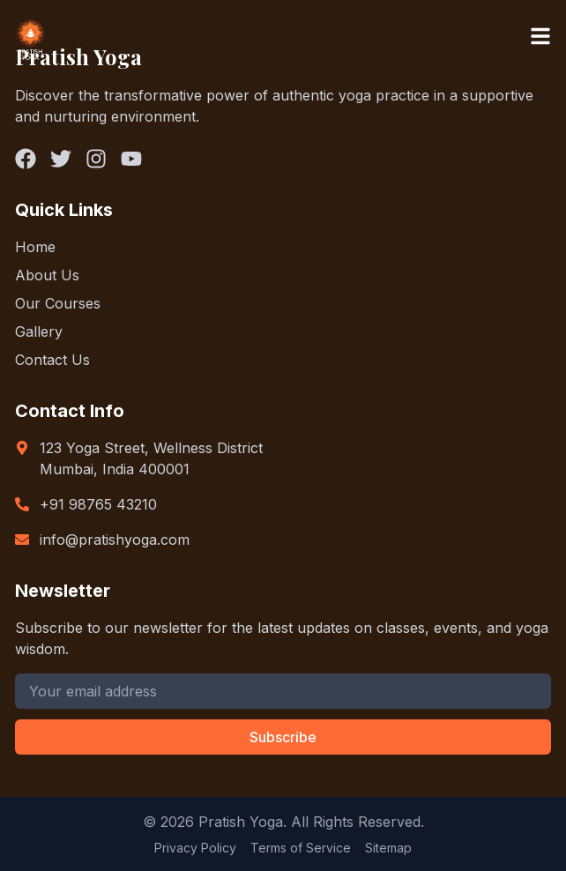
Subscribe (283, 737)
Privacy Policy (195, 847)
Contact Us (52, 359)
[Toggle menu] (540, 36)
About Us (47, 275)
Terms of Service (300, 847)
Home (35, 247)
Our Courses (58, 303)
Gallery (39, 331)
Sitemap (388, 847)
